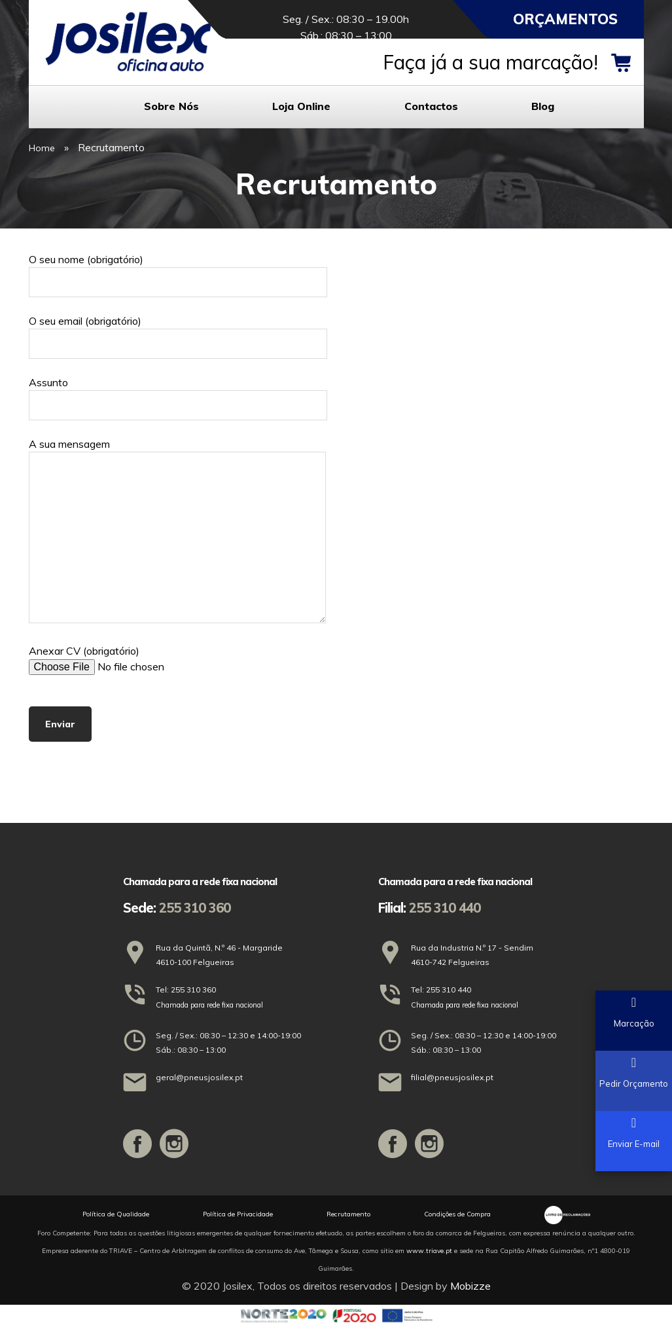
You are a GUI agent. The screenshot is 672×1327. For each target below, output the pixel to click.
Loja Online (301, 106)
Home (42, 148)
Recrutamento (348, 1214)
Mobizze (470, 1285)
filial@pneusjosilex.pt (452, 1077)
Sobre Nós (171, 106)
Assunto (178, 394)
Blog (542, 106)
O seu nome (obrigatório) (178, 271)
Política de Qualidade (115, 1214)
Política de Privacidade (238, 1214)
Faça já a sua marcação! (490, 62)
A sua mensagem (177, 531)
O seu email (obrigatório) (178, 332)
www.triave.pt (429, 1250)
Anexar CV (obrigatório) (140, 659)
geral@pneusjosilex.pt (199, 1077)
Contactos (431, 106)
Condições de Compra (457, 1214)
